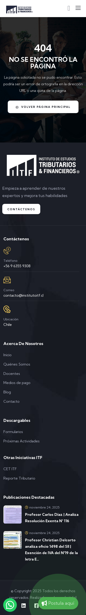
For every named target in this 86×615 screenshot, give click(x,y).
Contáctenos (21, 209)
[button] (10, 605)
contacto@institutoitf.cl (23, 295)
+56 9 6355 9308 (16, 266)
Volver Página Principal (43, 107)
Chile (7, 324)
